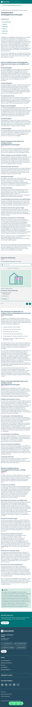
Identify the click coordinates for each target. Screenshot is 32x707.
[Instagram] (10, 684)
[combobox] (16, 264)
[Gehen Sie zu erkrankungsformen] (16, 22)
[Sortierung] (10, 268)
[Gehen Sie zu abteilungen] (16, 26)
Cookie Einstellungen (5, 696)
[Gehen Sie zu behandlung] (16, 31)
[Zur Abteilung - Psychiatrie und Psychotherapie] (5, 299)
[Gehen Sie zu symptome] (16, 24)
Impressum (3, 691)
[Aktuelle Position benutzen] (3, 265)
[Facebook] (2, 684)
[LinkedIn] (14, 684)
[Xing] (18, 684)
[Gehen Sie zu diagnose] (16, 28)
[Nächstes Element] (30, 304)
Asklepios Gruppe (16, 675)
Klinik (16, 657)
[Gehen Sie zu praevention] (16, 33)
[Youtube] (6, 684)
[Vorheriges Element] (27, 304)
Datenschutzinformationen (6, 694)
